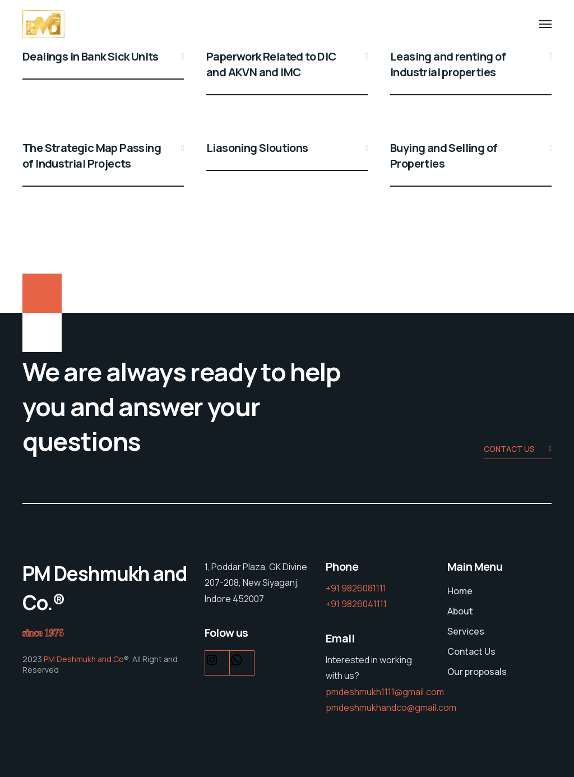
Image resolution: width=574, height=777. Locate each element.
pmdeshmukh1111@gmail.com (385, 692)
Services (465, 631)
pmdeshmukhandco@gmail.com (391, 707)
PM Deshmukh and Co (83, 659)
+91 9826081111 (356, 588)
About (460, 611)
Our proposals (477, 671)
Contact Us (471, 651)
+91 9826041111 (356, 604)
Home (460, 591)
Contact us (518, 450)
